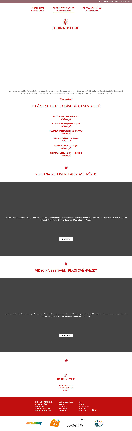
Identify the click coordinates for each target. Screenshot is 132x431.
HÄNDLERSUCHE (114, 1)
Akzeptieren (66, 239)
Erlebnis (61, 404)
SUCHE (123, 1)
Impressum (82, 410)
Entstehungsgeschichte (66, 402)
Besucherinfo (63, 408)
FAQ (80, 402)
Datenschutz (77, 219)
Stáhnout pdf (66, 119)
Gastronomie (63, 406)
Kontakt (81, 404)
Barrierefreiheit (84, 406)
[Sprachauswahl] (129, 1)
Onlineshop (62, 410)
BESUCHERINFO (103, 1)
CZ (130, 1)
